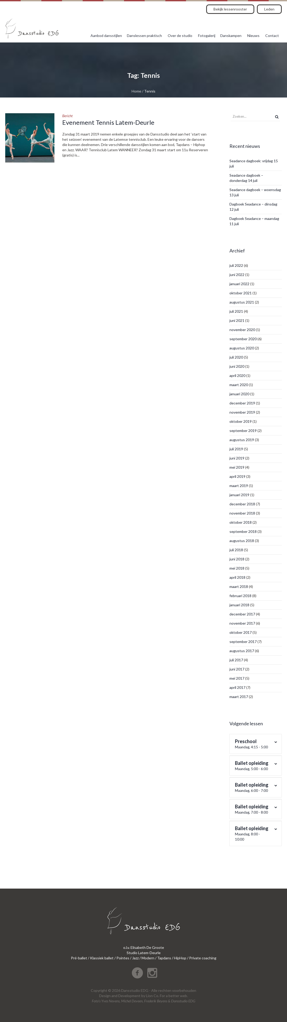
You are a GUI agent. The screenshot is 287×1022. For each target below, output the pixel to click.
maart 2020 (238, 384)
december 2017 (242, 614)
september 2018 (243, 531)
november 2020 (242, 329)
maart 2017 (238, 696)
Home (136, 91)
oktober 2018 (240, 522)
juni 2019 (236, 458)
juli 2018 (236, 550)
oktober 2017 (240, 632)
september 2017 (243, 641)
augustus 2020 (241, 348)
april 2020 (237, 375)
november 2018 (242, 513)
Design (105, 995)
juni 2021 (236, 320)
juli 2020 (236, 357)
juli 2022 (236, 265)
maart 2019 (238, 485)
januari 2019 (239, 495)
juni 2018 (236, 559)
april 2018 (237, 577)
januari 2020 (239, 394)
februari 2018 (240, 595)
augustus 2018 (241, 540)
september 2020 (243, 339)
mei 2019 (236, 467)
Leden (269, 9)
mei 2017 (236, 678)
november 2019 (242, 412)
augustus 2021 (241, 302)
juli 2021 (236, 311)
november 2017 (242, 623)
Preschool (252, 744)
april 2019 (237, 476)
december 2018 (242, 504)
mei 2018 (236, 568)
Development (129, 995)
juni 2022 (236, 274)
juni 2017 (236, 669)
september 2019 (243, 430)
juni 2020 (236, 366)
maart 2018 (238, 586)
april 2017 (237, 687)
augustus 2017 (241, 650)
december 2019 (242, 403)
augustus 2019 (241, 439)
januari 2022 (239, 284)
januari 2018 (239, 605)
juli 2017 (236, 660)
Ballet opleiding (252, 765)
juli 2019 (236, 449)
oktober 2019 (240, 421)
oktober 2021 (240, 293)
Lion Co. (152, 995)
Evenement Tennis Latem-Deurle (108, 122)
